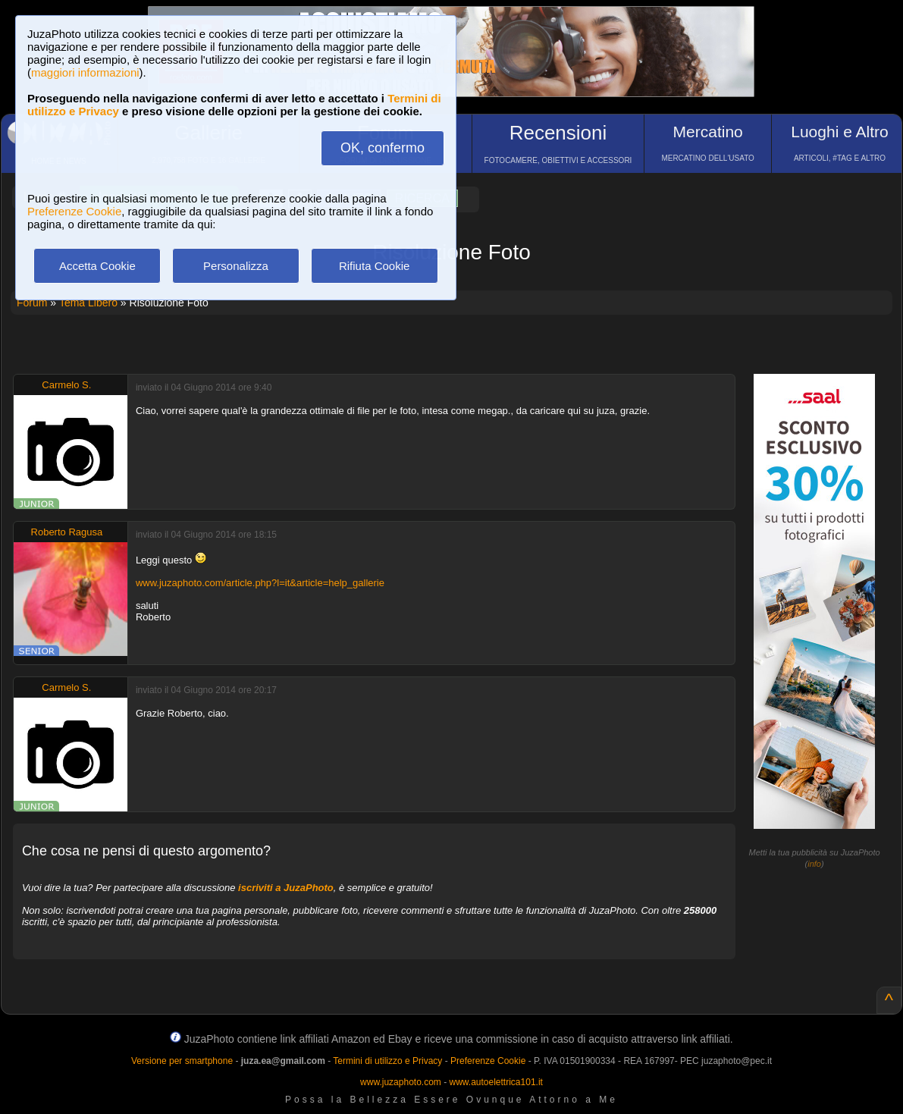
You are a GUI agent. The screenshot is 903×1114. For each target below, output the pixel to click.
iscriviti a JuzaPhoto (286, 887)
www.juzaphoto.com (400, 1082)
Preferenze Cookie (74, 211)
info (814, 863)
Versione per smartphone (182, 1061)
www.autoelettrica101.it (495, 1082)
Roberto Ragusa (67, 532)
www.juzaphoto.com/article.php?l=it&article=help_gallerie (260, 582)
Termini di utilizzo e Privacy (387, 1061)
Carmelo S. (66, 385)
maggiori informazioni (85, 72)
